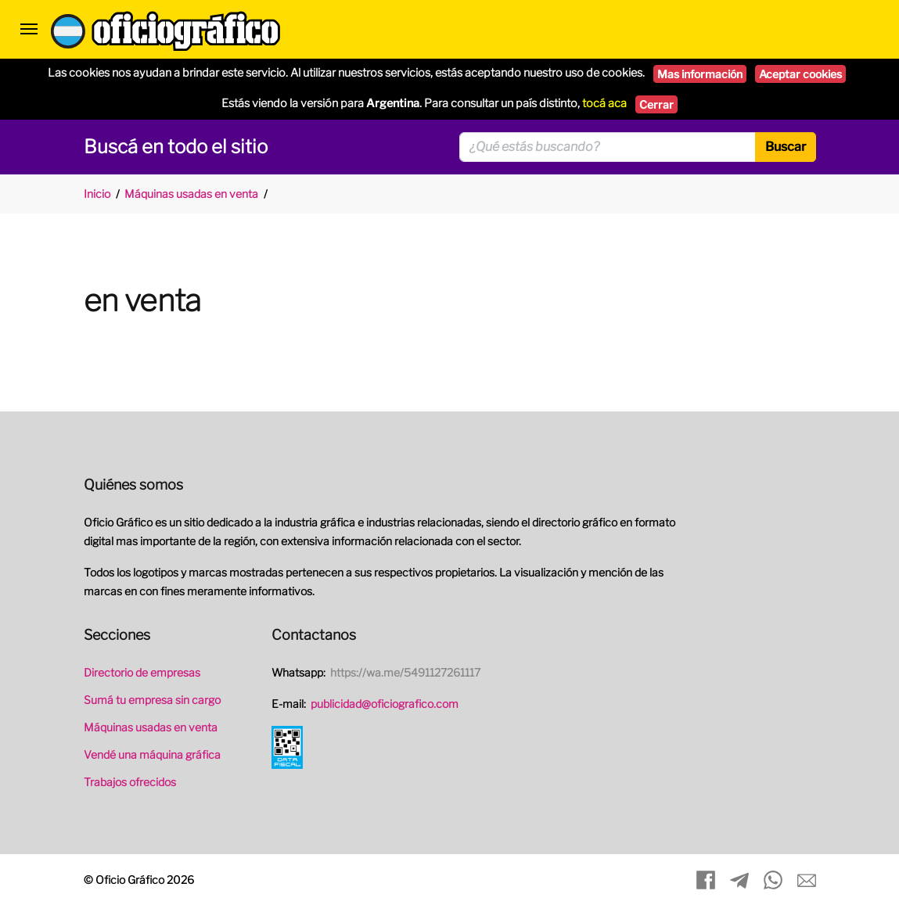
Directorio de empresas (142, 672)
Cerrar (656, 104)
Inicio (97, 193)
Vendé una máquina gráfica (152, 754)
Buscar (785, 146)
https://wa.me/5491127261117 (405, 672)
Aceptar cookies (800, 74)
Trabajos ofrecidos (130, 781)
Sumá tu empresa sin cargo (152, 699)
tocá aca (604, 103)
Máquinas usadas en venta (191, 193)
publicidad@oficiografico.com (384, 703)
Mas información (700, 74)
